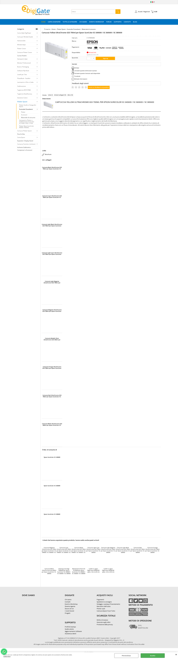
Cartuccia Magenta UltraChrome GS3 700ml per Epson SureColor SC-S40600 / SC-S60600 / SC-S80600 (52, 310)
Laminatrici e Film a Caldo (25, 82)
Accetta (152, 656)
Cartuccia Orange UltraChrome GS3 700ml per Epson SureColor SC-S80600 (51, 367)
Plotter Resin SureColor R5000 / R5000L (26, 126)
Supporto (117, 22)
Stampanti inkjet (22, 59)
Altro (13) (70, 95)
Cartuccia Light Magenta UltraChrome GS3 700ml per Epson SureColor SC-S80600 (52, 282)
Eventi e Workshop (96, 22)
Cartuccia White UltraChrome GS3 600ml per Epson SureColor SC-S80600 (52, 424)
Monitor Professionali (24, 63)
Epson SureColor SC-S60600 (52, 486)
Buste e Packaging (23, 67)
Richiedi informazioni (81, 79)
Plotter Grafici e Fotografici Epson (27, 105)
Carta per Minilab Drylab (25, 37)
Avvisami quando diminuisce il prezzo (86, 70)
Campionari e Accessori (24, 150)
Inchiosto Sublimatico (24, 147)
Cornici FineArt (22, 56)
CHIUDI (176, 654)
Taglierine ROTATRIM (24, 90)
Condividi (77, 76)
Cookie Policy (7, 656)
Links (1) (50, 95)
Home (43, 22)
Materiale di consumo (28, 117)
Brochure (48, 154)
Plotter (23, 112)
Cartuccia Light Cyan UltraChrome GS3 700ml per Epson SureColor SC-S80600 (52, 253)
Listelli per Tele (22, 74)
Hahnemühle (21, 41)
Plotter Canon (21, 48)
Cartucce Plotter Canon (24, 52)
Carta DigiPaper (54, 22)
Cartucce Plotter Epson (24, 131)
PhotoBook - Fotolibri (23, 78)
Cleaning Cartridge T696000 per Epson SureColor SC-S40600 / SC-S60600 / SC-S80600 (63, 571)
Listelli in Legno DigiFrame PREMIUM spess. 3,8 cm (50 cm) (108, 570)
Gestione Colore (22, 98)
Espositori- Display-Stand (25, 141)
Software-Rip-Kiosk (23, 71)
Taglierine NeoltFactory (24, 94)
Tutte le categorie (70, 22)
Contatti (127, 22)
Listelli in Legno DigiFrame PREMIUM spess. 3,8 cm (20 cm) (93, 570)
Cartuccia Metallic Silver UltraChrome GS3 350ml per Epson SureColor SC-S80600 (52, 339)
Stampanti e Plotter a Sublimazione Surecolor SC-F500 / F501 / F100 (26, 121)
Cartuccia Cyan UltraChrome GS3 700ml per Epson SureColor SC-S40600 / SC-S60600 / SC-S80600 (52, 196)
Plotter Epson (22, 102)
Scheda (44, 95)
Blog (135, 22)
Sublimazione (21, 86)
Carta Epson (21, 137)
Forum (108, 22)
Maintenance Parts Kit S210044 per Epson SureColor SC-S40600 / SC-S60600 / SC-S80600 (78, 571)
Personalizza (126, 656)
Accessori (24, 115)
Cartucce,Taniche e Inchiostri (26, 144)
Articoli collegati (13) (60, 95)
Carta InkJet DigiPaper (24, 33)
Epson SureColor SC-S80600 (52, 514)
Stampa (77, 68)
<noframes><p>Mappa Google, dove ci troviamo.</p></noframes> (39, 610)
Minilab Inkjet (21, 45)
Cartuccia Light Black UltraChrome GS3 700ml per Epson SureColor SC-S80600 (52, 225)
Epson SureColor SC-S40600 (52, 457)
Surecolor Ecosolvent (26, 109)
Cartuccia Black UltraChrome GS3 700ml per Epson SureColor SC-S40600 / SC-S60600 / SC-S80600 (52, 168)
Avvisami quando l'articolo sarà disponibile (87, 73)
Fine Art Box (21, 134)
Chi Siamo (83, 22)
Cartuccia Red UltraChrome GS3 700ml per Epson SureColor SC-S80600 (52, 395)
